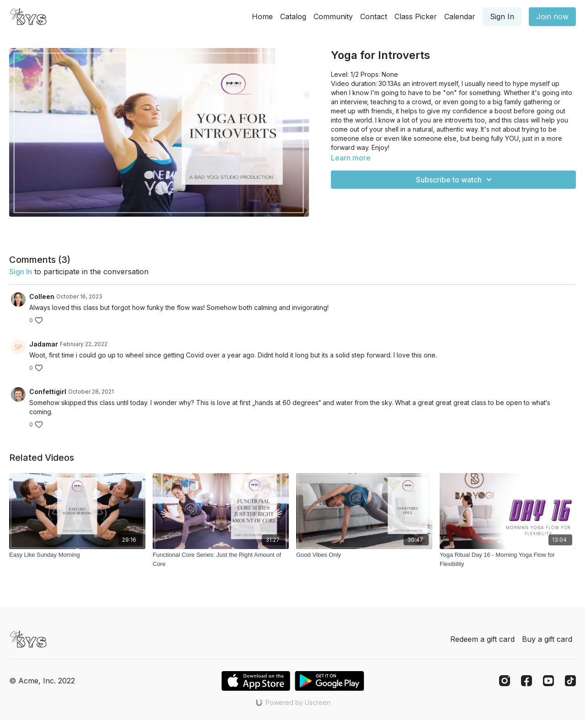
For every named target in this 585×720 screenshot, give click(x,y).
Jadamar (43, 344)
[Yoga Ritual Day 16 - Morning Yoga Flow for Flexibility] (508, 559)
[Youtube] (548, 680)
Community (333, 16)
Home (262, 16)
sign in (20, 271)
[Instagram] (504, 680)
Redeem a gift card (482, 639)
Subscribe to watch (455, 179)
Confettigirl (47, 391)
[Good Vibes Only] (364, 555)
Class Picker (415, 16)
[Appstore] (256, 681)
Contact (373, 16)
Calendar (459, 16)
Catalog (293, 16)
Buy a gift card (547, 639)
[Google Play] (329, 681)
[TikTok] (570, 680)
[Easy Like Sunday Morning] (77, 555)
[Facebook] (526, 680)
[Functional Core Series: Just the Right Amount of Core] (221, 559)
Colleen (41, 296)
